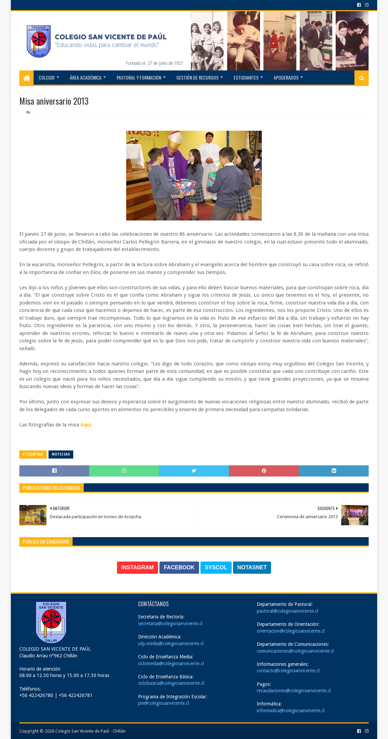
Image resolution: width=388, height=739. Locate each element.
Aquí (85, 425)
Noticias (61, 454)
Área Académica (85, 77)
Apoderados (286, 77)
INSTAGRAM (137, 567)
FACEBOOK (179, 567)
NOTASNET (252, 567)
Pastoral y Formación (139, 77)
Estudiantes (246, 77)
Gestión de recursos (197, 77)
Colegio (47, 77)
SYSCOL (216, 567)
